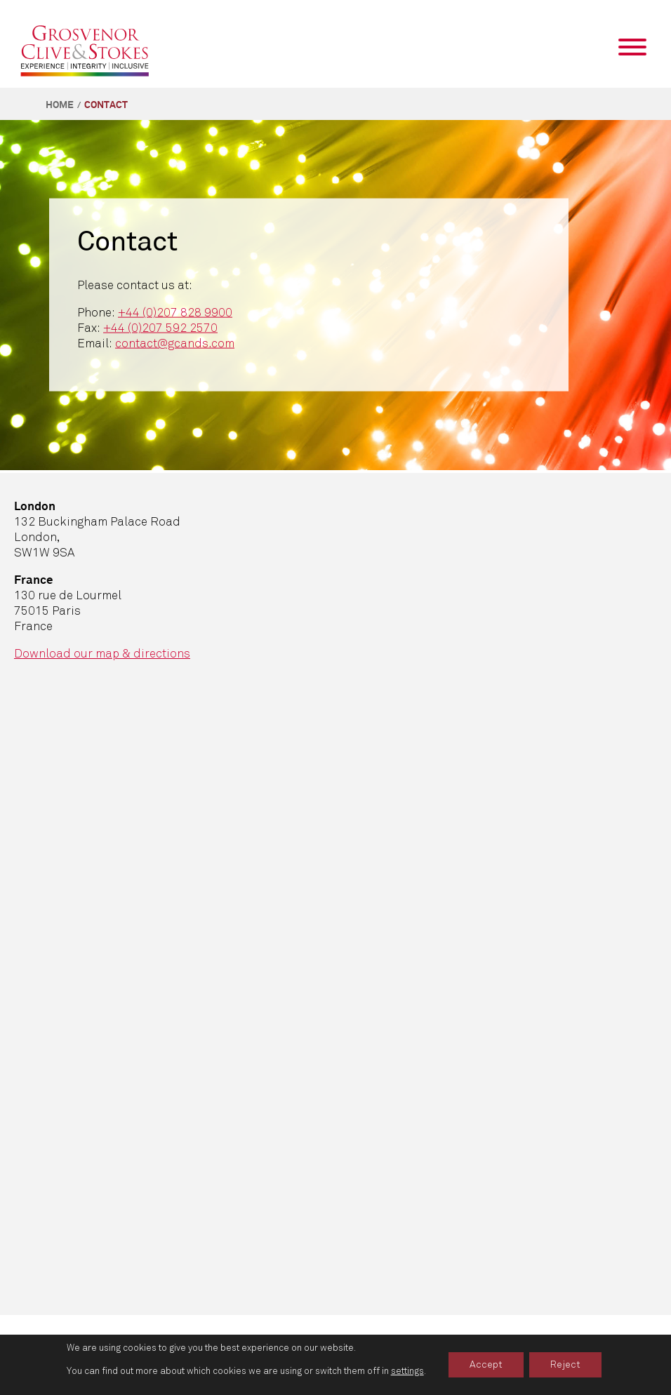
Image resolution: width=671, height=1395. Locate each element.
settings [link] (407, 1371)
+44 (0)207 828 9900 (175, 312)
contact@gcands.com (174, 342)
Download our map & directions (102, 653)
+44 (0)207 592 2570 (160, 327)
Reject (565, 1364)
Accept (486, 1364)
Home (60, 104)
